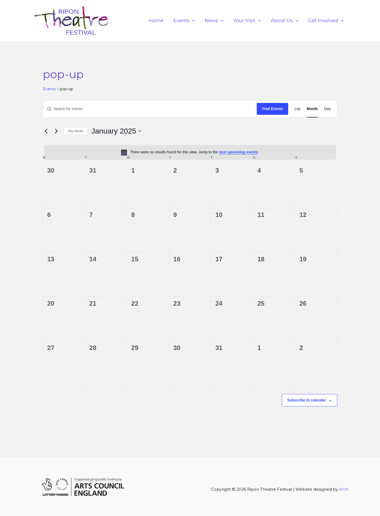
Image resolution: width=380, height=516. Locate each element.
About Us (285, 20)
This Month (75, 131)
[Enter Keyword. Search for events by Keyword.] (150, 109)
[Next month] (56, 131)
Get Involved (326, 20)
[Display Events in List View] (297, 109)
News (215, 20)
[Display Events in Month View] (312, 109)
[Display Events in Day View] (327, 109)
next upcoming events (238, 152)
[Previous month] (46, 131)
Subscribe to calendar (306, 400)
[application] (194, 20)
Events (186, 20)
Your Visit (248, 20)
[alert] (190, 152)
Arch (343, 489)
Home (158, 20)
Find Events (272, 109)
